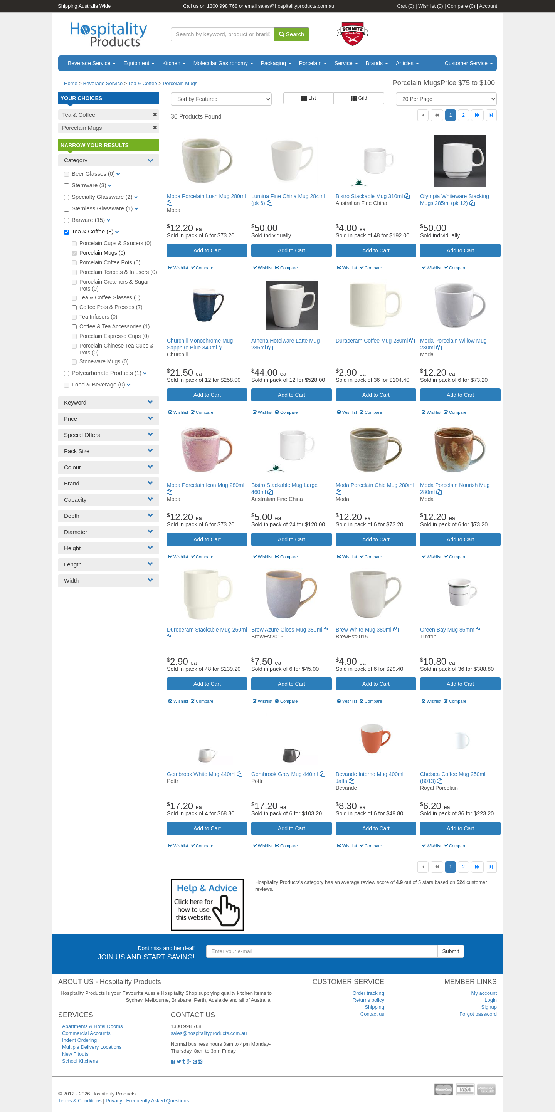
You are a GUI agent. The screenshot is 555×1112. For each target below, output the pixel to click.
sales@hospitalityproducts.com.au (296, 6)
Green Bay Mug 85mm (450, 630)
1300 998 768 (222, 6)
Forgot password (478, 1014)
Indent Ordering (79, 1040)
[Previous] (437, 115)
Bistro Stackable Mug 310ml (373, 196)
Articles (407, 63)
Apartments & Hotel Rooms (92, 1026)
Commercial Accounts (86, 1033)
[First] (423, 115)
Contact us (372, 1014)
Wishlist (430, 6)
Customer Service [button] (469, 63)
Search (291, 34)
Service (346, 63)
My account (484, 993)
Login (490, 1000)
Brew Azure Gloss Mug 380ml (290, 630)
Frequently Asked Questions (157, 1101)
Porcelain (313, 63)
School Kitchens (80, 1061)
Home (70, 83)
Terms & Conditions (80, 1101)
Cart (405, 6)
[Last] (491, 115)
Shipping (374, 1007)
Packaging (276, 63)
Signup (489, 1007)
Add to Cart (207, 250)
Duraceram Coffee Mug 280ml (375, 341)
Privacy (114, 1101)
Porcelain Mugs (180, 83)
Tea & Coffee (142, 83)
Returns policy (368, 1000)
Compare (461, 6)
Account (488, 6)
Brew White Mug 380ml (367, 630)
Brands (377, 63)
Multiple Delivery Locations (92, 1047)
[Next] (477, 115)
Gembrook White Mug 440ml (204, 774)
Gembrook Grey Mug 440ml (288, 774)
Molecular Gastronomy (223, 63)
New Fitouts (75, 1054)
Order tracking (368, 993)
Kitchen (174, 63)
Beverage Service (92, 63)
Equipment (139, 63)
